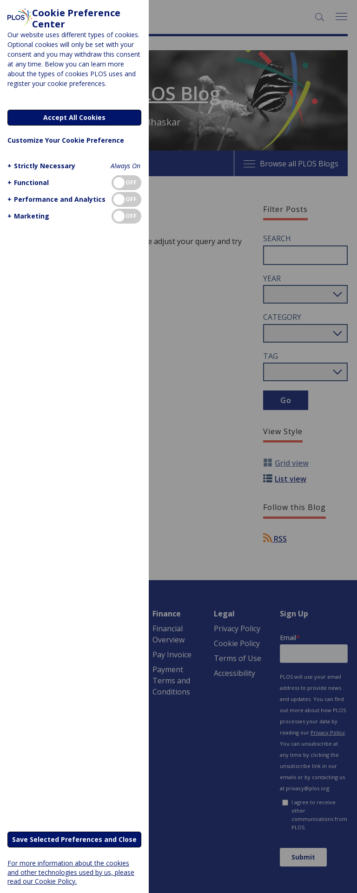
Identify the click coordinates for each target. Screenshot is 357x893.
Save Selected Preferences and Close (74, 839)
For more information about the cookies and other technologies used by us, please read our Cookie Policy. (70, 872)
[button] (40, 165)
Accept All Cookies (74, 117)
